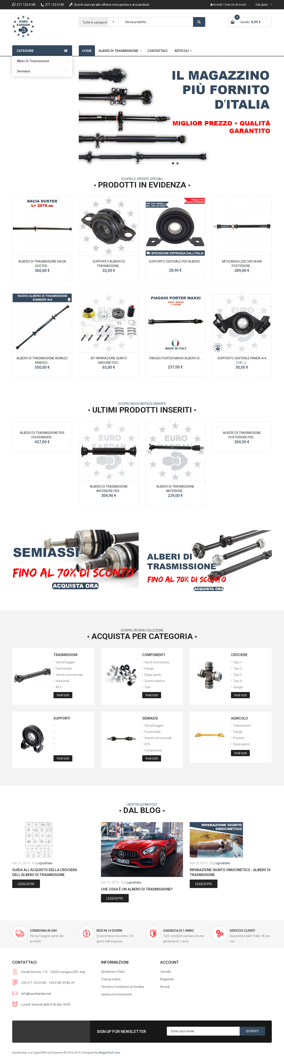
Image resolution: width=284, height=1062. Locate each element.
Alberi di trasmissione (33, 61)
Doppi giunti (152, 674)
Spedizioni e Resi (113, 971)
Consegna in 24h (43, 930)
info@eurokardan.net (36, 993)
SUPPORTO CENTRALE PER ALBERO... (175, 261)
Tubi (147, 687)
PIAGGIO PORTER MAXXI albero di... (175, 358)
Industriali (62, 681)
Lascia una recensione (116, 994)
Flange (149, 668)
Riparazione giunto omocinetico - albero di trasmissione (230, 872)
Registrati (167, 979)
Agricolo (239, 718)
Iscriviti (252, 1031)
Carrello (165, 971)
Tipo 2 (237, 668)
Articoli (181, 51)
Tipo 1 (237, 662)
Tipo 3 (237, 674)
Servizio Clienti (242, 930)
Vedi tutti (63, 695)
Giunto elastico (154, 681)
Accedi (165, 987)
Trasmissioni (65, 655)
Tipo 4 (237, 681)
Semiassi (23, 71)
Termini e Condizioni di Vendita (122, 987)
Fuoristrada (64, 668)
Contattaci (158, 51)
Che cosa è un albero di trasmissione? (137, 889)
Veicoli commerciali (69, 674)
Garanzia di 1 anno (178, 930)
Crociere (239, 655)
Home (87, 51)
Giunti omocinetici (156, 662)
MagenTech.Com (109, 1052)
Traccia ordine (111, 979)
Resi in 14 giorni (109, 930)
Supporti (61, 718)
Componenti (153, 655)
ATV (59, 687)
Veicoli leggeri (65, 662)
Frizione (238, 738)
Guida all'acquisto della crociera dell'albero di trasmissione (44, 872)
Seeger (238, 687)
